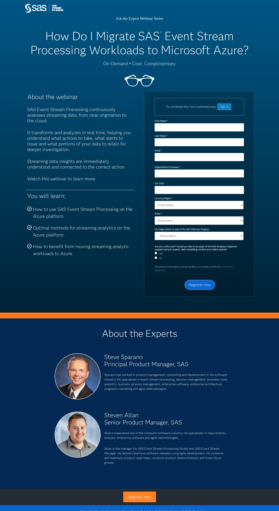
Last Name (161, 135)
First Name (161, 120)
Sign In (224, 107)
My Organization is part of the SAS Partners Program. (182, 229)
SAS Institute (63, 12)
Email (158, 150)
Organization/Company (167, 167)
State (158, 213)
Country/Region (164, 198)
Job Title (159, 183)
